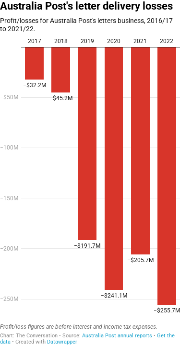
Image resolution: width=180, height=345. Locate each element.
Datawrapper (62, 342)
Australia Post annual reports (117, 336)
